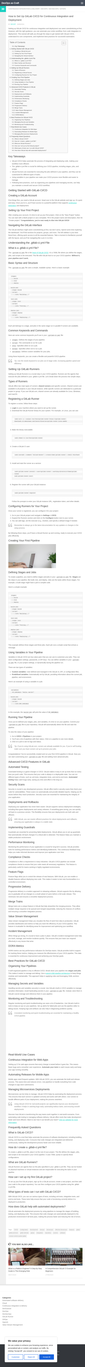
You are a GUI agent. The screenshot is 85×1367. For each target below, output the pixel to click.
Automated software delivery (13, 1300)
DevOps (44, 9)
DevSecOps (54, 9)
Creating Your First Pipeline (20, 77)
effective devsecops (61, 1229)
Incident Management (21, 112)
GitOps (63, 9)
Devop (13, 24)
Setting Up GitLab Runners (20, 68)
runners (55, 1233)
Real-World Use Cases (19, 127)
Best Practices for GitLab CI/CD (21, 117)
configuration (24, 1229)
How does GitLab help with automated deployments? (30, 150)
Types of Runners (20, 70)
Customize (16, 1357)
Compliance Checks (21, 101)
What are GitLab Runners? (23, 143)
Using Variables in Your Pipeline (24, 82)
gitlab (78, 1229)
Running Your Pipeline (21, 84)
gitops (32, 1233)
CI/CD (16, 1229)
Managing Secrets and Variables (24, 122)
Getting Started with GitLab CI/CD (22, 49)
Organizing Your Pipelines (22, 119)
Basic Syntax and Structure (23, 63)
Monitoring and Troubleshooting (24, 124)
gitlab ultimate (24, 1233)
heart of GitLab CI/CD (40, 253)
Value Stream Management (23, 110)
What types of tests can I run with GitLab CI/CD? (29, 148)
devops (42, 1229)
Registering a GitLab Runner (23, 72)
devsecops (50, 1229)
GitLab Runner (7, 1317)
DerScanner (6, 1309)
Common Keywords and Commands (25, 65)
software (62, 1233)
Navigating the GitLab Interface (24, 56)
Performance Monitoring (22, 98)
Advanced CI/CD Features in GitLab (23, 87)
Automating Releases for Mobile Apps (26, 131)
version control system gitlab (17, 1236)
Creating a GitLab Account (22, 51)
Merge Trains (18, 108)
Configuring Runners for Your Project (26, 75)
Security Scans (19, 91)
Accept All (46, 1357)
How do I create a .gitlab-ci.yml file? (25, 141)
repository (48, 1233)
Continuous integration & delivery (24, 9)
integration (40, 1233)
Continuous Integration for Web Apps (26, 129)
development (34, 1229)
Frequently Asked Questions (20, 136)
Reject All (31, 1357)
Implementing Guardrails (22, 96)
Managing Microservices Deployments (26, 134)
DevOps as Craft (10, 3)
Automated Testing (20, 89)
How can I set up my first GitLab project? (27, 146)
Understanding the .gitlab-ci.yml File (23, 58)
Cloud (4, 1303)
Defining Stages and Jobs (22, 80)
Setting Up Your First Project (23, 53)
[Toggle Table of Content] (62, 43)
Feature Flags (19, 103)
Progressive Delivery (21, 105)
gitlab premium (13, 1233)
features (71, 1229)
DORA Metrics (19, 115)
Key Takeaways (20, 46)
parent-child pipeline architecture (58, 973)
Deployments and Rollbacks (23, 94)
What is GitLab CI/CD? (21, 139)
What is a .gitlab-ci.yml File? (23, 60)
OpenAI (5, 1322)
